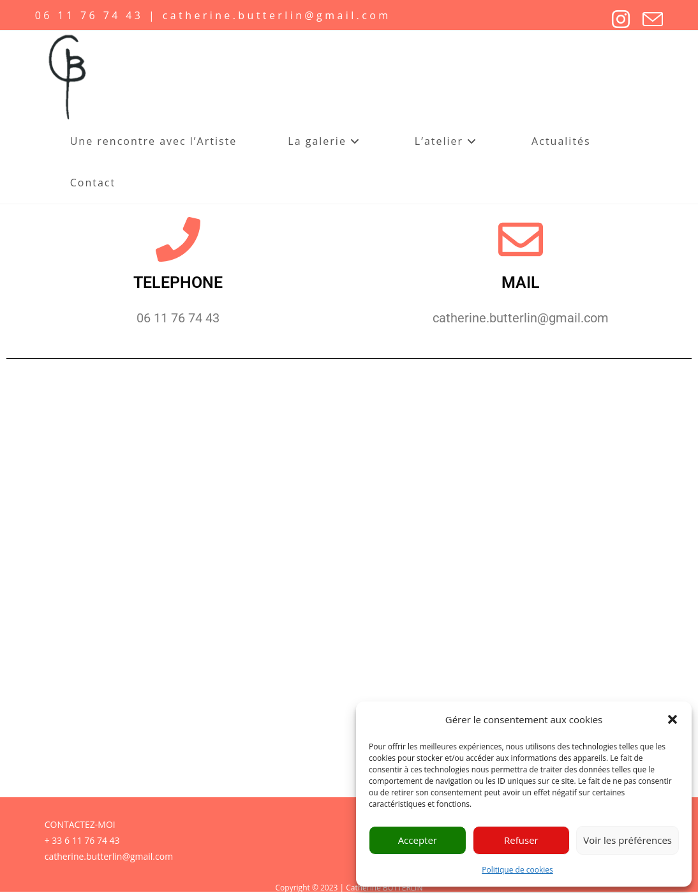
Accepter (417, 840)
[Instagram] (614, 19)
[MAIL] (520, 239)
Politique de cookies (517, 869)
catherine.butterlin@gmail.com (109, 856)
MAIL (520, 282)
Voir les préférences (627, 840)
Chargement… (349, 583)
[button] (672, 719)
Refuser (521, 840)
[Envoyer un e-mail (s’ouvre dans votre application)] (646, 19)
